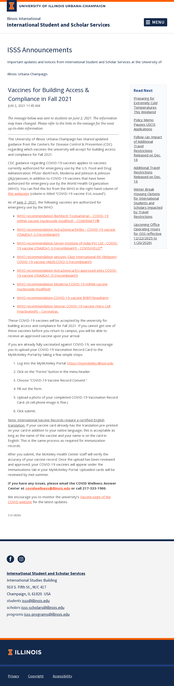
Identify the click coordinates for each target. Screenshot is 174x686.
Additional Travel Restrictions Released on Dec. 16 (147, 174)
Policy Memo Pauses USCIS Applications (144, 124)
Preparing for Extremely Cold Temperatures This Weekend (145, 105)
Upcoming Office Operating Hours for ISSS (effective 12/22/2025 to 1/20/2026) (148, 233)
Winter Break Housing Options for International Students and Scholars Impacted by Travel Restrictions (148, 203)
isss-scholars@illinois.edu (42, 608)
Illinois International (24, 19)
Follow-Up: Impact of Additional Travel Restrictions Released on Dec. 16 (148, 148)
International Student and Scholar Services (58, 25)
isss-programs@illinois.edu (47, 614)
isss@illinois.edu (36, 601)
